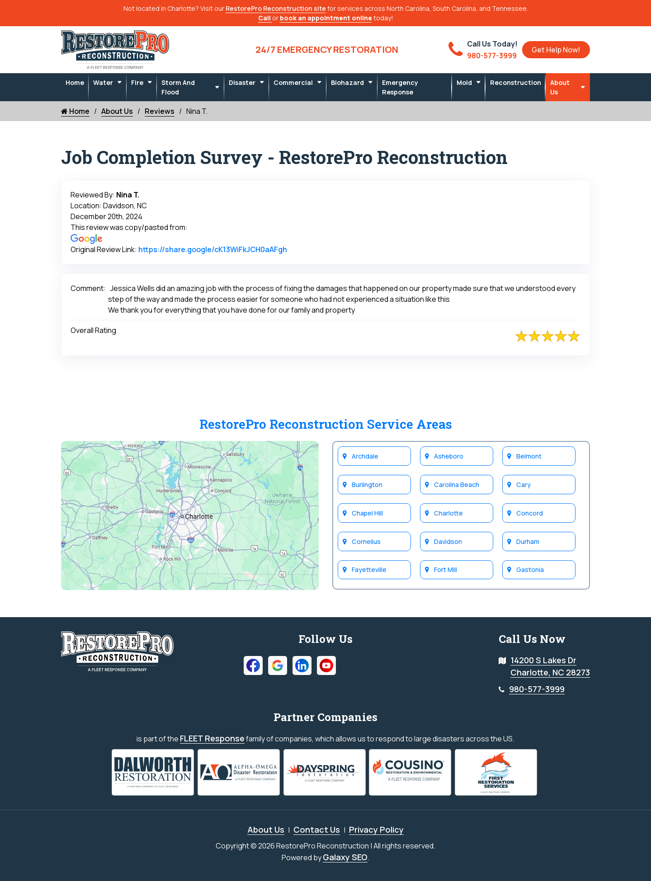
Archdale (365, 456)
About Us (560, 87)
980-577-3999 (537, 689)
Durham (527, 541)
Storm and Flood (178, 87)
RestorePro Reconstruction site (276, 8)
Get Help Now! (556, 50)
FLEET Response (212, 738)
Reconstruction (515, 82)
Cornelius (366, 541)
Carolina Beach (456, 484)
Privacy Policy (376, 829)
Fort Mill (445, 570)
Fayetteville (369, 570)
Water (103, 82)
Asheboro (448, 456)
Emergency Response (400, 87)
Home (75, 82)
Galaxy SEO (345, 856)
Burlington (367, 484)
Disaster (242, 82)
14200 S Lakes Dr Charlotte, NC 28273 (550, 666)
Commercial (293, 82)
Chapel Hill (367, 513)
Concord (529, 513)
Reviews (160, 111)
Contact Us (316, 829)
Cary (523, 484)
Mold (464, 82)
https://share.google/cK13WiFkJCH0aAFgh (212, 249)
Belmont (529, 456)
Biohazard (347, 82)
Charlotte (448, 513)
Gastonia (530, 570)
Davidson (448, 541)
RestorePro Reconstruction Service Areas (325, 424)
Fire (137, 82)
